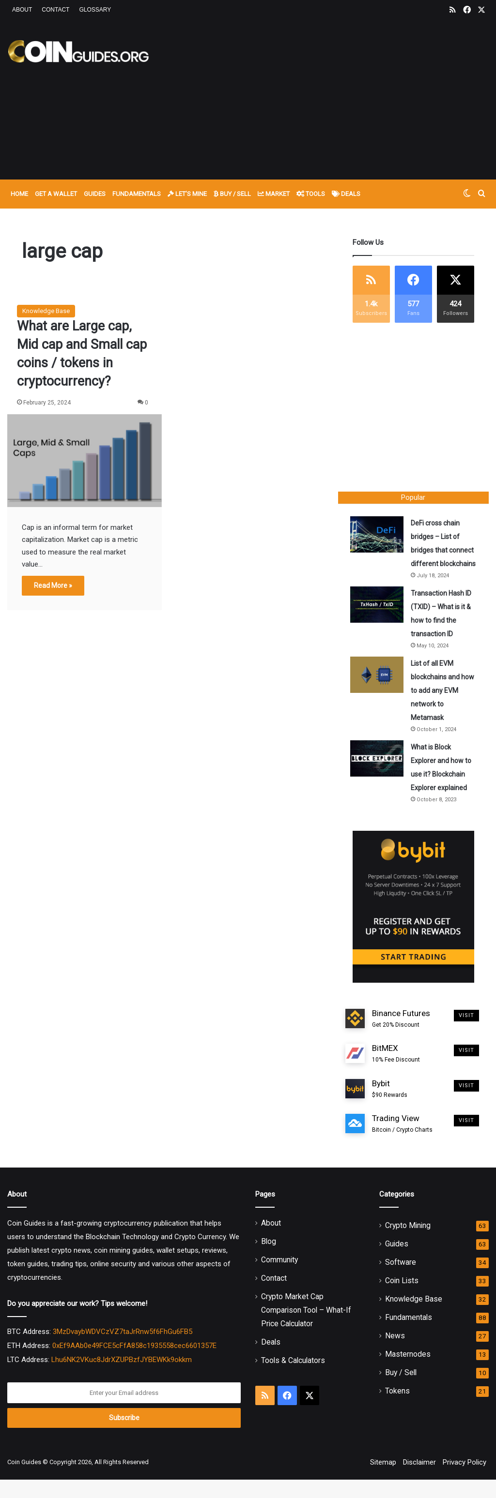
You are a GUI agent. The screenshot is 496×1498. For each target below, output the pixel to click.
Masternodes (408, 1372)
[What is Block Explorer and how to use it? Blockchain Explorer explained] (379, 774)
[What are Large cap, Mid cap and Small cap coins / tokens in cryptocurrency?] (84, 460)
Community (279, 1278)
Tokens (397, 1409)
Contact (55, 9)
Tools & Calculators (293, 1378)
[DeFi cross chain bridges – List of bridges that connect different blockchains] (379, 537)
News (395, 1354)
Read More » (53, 585)
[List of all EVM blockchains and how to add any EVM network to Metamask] (379, 691)
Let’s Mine (187, 193)
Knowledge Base (46, 311)
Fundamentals (136, 193)
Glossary (95, 9)
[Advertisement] (334, 97)
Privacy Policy (464, 1480)
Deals (346, 193)
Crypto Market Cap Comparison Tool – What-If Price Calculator (306, 1328)
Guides (95, 193)
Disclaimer (419, 1480)
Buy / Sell (232, 193)
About (22, 9)
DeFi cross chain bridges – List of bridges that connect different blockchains (440, 553)
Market (274, 193)
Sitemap (383, 1480)
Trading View (402, 1142)
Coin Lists (401, 1298)
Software (400, 1280)
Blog (268, 1259)
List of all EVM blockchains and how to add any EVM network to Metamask (437, 706)
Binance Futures (401, 1037)
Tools (310, 193)
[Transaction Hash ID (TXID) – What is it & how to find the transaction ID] (379, 620)
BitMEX (396, 1072)
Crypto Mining (408, 1243)
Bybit (389, 1107)
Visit (467, 1033)
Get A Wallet (56, 193)
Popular (413, 497)
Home (19, 193)
